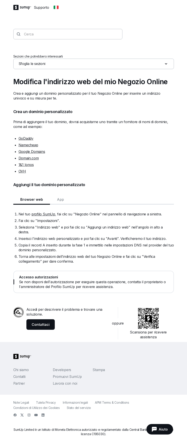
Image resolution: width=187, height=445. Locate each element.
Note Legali (21, 402)
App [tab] (60, 199)
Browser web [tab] (31, 199)
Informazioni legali (75, 402)
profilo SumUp (43, 214)
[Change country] (56, 7)
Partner (19, 383)
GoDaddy (26, 138)
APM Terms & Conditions (112, 402)
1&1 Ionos (26, 164)
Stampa (99, 370)
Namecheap (28, 145)
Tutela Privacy (46, 402)
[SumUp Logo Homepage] (23, 7)
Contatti (19, 376)
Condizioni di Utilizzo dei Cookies (36, 408)
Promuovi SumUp (67, 376)
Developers (62, 370)
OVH (22, 171)
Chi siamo (21, 370)
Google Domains (32, 151)
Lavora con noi (65, 383)
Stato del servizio (79, 408)
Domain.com (29, 158)
